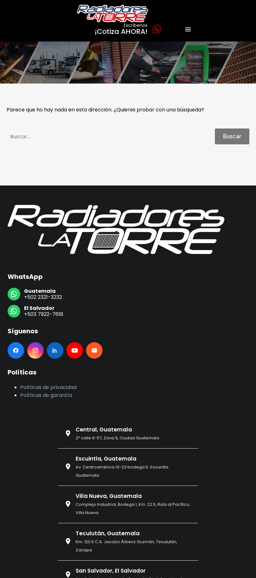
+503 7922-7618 (43, 314)
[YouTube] (74, 350)
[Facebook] (16, 350)
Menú (188, 29)
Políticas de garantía (46, 395)
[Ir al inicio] (116, 229)
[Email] (94, 350)
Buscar (232, 136)
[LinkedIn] (55, 350)
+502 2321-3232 (43, 297)
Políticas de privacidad (48, 387)
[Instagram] (35, 350)
